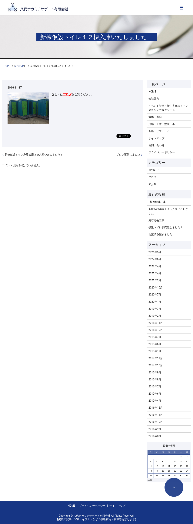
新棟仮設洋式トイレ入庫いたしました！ (168, 211)
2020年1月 (154, 301)
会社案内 (153, 98)
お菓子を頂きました (160, 234)
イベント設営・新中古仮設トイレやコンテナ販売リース (168, 107)
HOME (152, 91)
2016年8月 (154, 436)
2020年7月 (154, 294)
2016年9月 (154, 429)
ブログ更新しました (128, 154)
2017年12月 (155, 358)
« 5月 (150, 479)
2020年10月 (155, 287)
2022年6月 (154, 259)
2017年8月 (154, 379)
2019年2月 (154, 315)
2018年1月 (154, 351)
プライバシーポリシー (161, 152)
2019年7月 (154, 308)
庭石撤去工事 (156, 220)
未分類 (152, 184)
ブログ (67, 94)
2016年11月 (155, 414)
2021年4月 (154, 273)
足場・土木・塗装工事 (161, 124)
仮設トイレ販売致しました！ (165, 227)
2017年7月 (154, 386)
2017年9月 (154, 372)
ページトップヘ (174, 487)
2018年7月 (154, 337)
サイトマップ (156, 138)
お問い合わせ (156, 145)
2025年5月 (154, 252)
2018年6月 (154, 344)
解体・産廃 (155, 116)
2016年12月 (155, 407)
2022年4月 (154, 266)
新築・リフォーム (159, 131)
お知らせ (19, 66)
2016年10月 (155, 421)
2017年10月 (155, 365)
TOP (6, 66)
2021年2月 (154, 280)
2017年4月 (154, 400)
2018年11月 (155, 322)
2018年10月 (155, 329)
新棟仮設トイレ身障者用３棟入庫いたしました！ (34, 154)
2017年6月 (154, 393)
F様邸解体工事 (157, 201)
